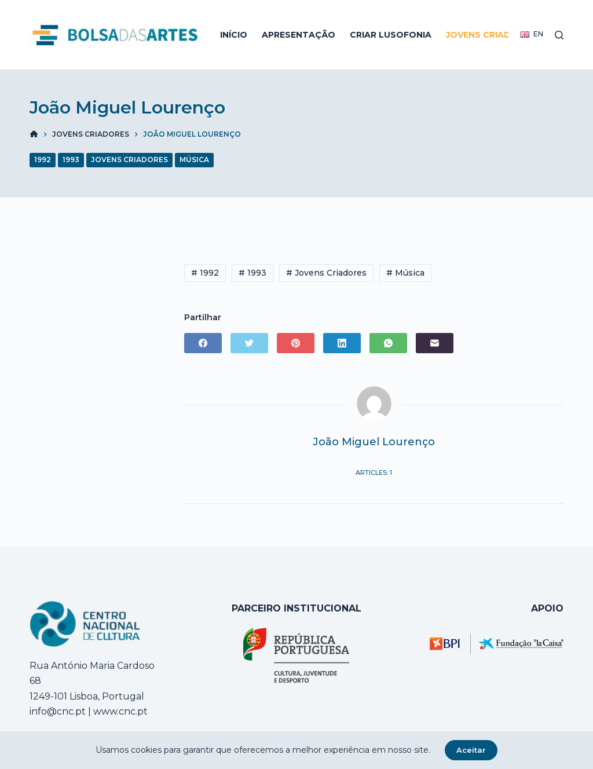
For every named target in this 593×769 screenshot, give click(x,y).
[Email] (434, 343)
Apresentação (298, 35)
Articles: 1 (374, 472)
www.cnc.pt (119, 711)
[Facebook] (203, 343)
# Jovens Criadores (326, 273)
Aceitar (471, 750)
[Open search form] (559, 35)
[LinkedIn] (342, 343)
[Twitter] (249, 343)
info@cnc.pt (58, 711)
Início (233, 35)
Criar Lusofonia (390, 35)
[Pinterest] (295, 343)
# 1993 (252, 273)
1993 (71, 159)
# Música (405, 273)
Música (194, 159)
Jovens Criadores (490, 35)
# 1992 (205, 273)
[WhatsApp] (388, 343)
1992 (42, 159)
